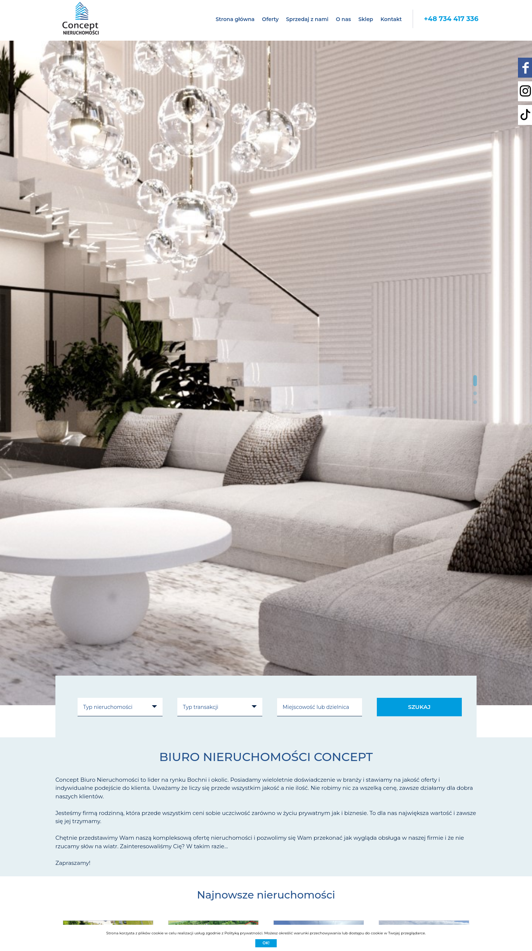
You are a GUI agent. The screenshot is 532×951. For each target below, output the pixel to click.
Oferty (270, 19)
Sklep (365, 19)
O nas (343, 19)
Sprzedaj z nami (307, 19)
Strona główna (235, 19)
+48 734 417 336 (451, 19)
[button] (475, 381)
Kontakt (391, 19)
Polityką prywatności (243, 933)
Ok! (266, 943)
